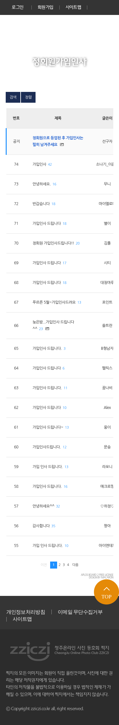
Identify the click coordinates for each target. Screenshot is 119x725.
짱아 (107, 526)
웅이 (107, 427)
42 (50, 164)
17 (64, 263)
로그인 (17, 7)
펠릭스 (107, 368)
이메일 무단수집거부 (80, 612)
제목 (58, 118)
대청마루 (107, 283)
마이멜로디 (107, 204)
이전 (44, 565)
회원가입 (45, 7)
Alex (107, 408)
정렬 (28, 97)
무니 (107, 184)
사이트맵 (73, 7)
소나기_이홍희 (107, 164)
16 (54, 184)
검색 (13, 97)
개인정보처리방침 (25, 612)
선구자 (107, 141)
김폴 (107, 243)
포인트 (107, 302)
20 (78, 243)
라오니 (107, 467)
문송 (107, 447)
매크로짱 (107, 486)
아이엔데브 (107, 546)
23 (41, 329)
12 (64, 447)
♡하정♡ (107, 506)
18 (53, 204)
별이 (107, 223)
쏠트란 (107, 326)
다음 (75, 565)
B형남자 (107, 348)
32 (58, 506)
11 (65, 388)
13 (79, 302)
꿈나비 (107, 388)
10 (64, 408)
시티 (107, 263)
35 (53, 526)
